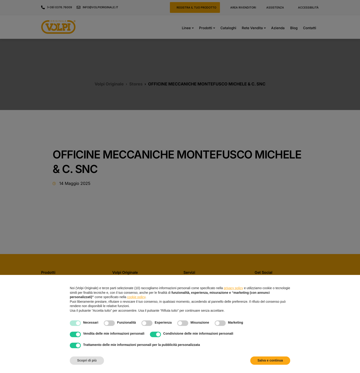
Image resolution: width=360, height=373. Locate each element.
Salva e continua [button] (270, 360)
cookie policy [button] (136, 297)
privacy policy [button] (233, 288)
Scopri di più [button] (87, 360)
